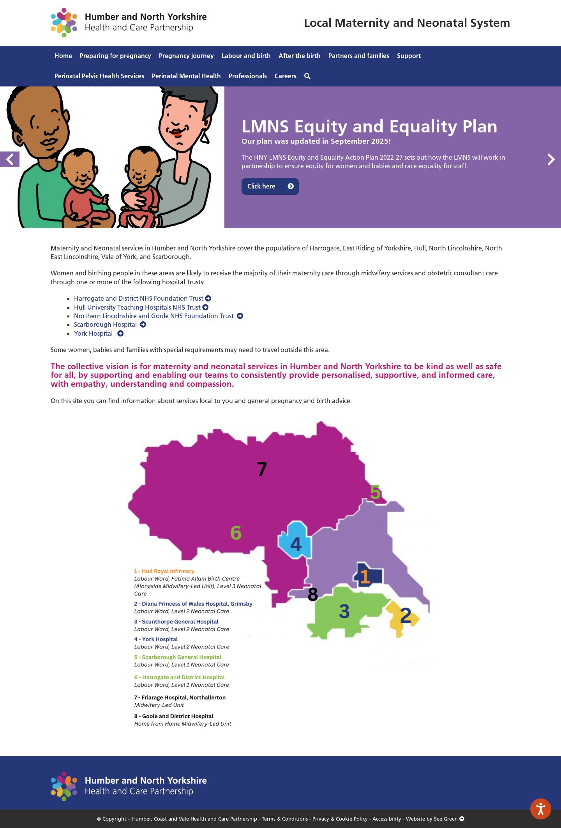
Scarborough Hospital (110, 324)
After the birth (300, 56)
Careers (285, 76)
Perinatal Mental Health (186, 76)
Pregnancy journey (186, 56)
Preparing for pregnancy (115, 56)
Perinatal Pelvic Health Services (99, 76)
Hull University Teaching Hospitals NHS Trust (141, 307)
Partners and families (358, 56)
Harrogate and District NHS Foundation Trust (142, 298)
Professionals (248, 76)
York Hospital (98, 333)
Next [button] (551, 159)
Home (63, 56)
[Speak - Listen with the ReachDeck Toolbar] (540, 808)
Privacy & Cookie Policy (340, 819)
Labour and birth (246, 56)
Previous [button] (9, 159)
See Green (449, 819)
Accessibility (386, 819)
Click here (261, 186)
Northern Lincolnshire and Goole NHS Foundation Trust (158, 316)
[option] (280, 157)
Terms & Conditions (285, 819)
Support (409, 56)
